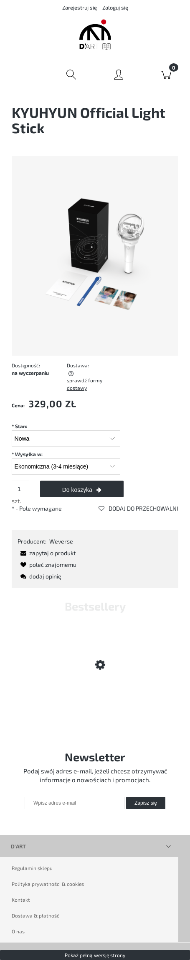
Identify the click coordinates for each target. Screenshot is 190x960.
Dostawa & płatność (35, 915)
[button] (47, 552)
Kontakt (21, 900)
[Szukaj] (71, 73)
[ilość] (20, 489)
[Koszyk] (166, 73)
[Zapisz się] (145, 803)
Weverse (61, 541)
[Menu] (24, 73)
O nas (18, 931)
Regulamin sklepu (32, 868)
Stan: (19, 426)
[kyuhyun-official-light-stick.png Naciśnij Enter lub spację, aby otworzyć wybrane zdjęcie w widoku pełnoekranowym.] (95, 254)
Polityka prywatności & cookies (48, 884)
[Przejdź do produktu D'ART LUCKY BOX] (95, 692)
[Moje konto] (119, 75)
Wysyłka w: (27, 454)
